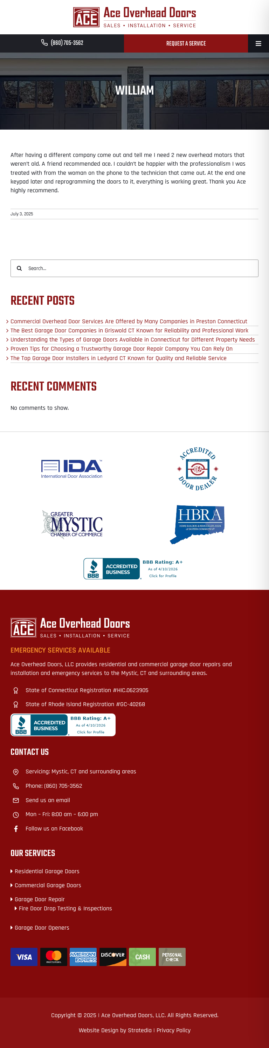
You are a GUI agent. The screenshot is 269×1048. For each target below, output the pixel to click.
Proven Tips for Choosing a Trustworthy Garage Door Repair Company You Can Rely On (122, 349)
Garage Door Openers (42, 928)
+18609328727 (28, 751)
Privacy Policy (174, 1030)
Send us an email (48, 800)
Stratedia (140, 1030)
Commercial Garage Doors (48, 885)
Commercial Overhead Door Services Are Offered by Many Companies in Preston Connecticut (129, 321)
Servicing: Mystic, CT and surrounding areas (81, 771)
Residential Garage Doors (47, 871)
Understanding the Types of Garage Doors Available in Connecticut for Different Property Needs (133, 340)
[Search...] (134, 268)
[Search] (19, 268)
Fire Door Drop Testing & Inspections (65, 908)
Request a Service (186, 44)
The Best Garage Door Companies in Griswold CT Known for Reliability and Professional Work (129, 330)
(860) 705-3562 (67, 43)
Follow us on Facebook (54, 829)
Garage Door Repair (40, 899)
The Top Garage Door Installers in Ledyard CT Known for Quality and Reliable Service (119, 358)
